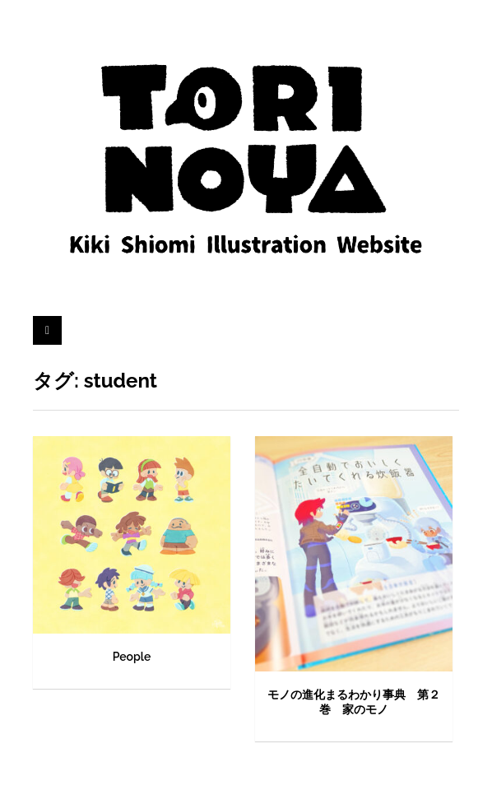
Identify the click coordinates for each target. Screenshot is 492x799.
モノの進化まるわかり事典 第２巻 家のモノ (353, 702)
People (132, 656)
